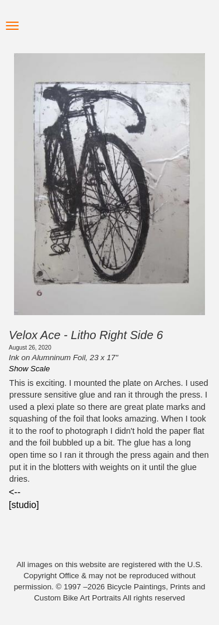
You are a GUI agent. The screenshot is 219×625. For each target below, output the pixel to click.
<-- (14, 492)
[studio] (24, 505)
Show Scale (29, 368)
